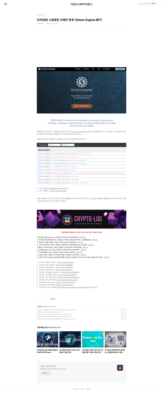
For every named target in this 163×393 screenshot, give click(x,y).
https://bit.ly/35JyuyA (65, 262)
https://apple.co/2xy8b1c (67, 275)
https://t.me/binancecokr (65, 282)
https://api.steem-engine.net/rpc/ (56, 188)
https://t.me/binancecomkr (67, 280)
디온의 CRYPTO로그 (81, 4)
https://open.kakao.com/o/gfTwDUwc (75, 287)
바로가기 (83, 237)
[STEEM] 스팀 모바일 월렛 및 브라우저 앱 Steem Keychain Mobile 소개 (55, 310)
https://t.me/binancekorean (69, 277)
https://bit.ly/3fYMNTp (64, 267)
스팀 (44, 306)
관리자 (88, 389)
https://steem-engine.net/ (80, 131)
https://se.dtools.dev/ (58, 191)
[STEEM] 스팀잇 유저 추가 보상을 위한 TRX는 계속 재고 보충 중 (53, 314)
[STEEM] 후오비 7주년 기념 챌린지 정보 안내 (48, 312)
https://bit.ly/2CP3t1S (64, 270)
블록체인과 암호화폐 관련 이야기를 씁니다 (53, 369)
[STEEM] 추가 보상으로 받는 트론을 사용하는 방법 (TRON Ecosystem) (55, 319)
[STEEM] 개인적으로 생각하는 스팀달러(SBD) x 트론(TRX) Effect (54, 317)
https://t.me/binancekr (64, 285)
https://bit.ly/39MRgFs (70, 272)
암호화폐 (39, 306)
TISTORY (81, 389)
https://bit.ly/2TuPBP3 (64, 265)
